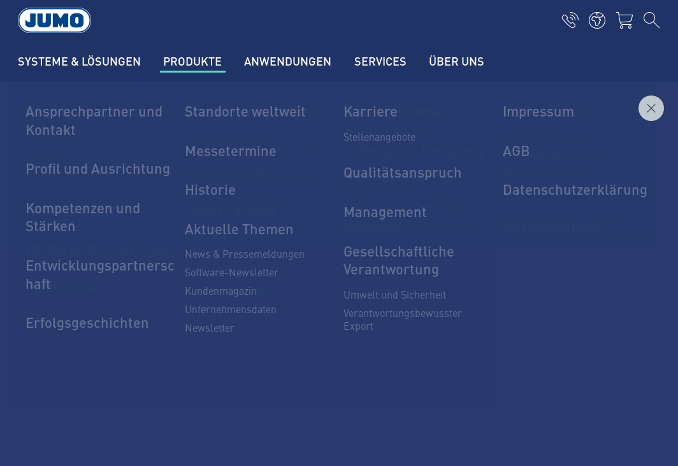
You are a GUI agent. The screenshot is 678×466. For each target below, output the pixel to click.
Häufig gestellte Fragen (239, 341)
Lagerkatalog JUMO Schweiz (250, 316)
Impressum (46, 387)
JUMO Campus (220, 291)
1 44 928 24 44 (99, 304)
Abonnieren (613, 310)
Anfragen (632, 151)
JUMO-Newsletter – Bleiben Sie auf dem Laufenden (472, 290)
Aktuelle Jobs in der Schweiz (251, 241)
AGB (30, 437)
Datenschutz (48, 412)
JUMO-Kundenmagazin (239, 266)
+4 (64, 304)
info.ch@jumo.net (94, 336)
